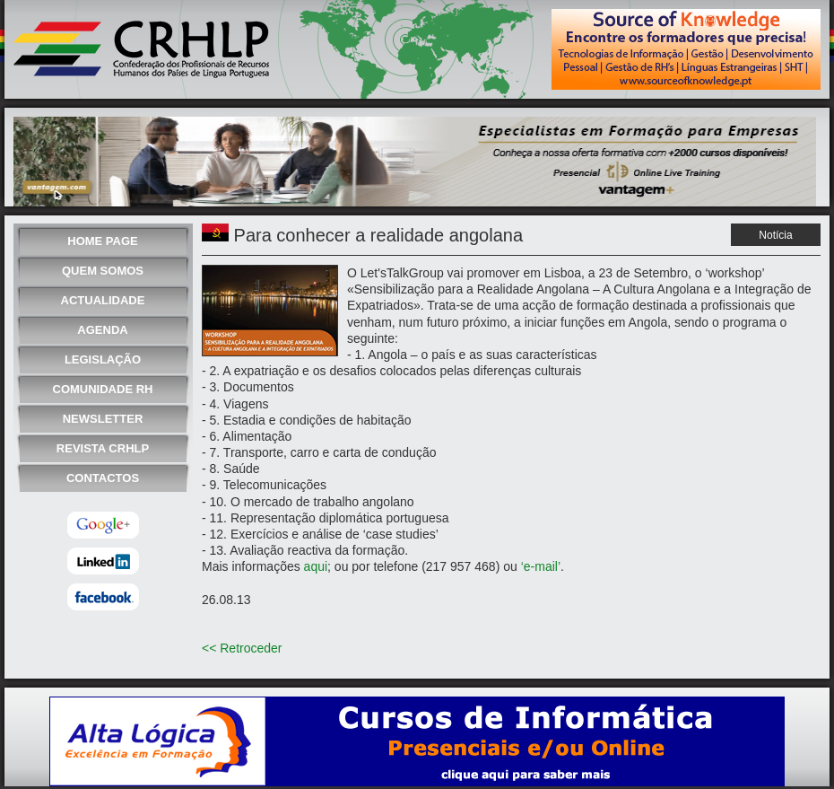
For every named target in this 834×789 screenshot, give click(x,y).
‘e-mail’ (540, 566)
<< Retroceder (242, 648)
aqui (315, 566)
